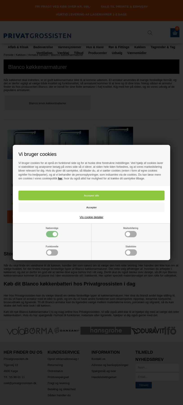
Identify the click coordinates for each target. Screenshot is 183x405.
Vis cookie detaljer (91, 217)
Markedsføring (130, 232)
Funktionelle (52, 250)
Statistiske (131, 250)
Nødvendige (52, 232)
